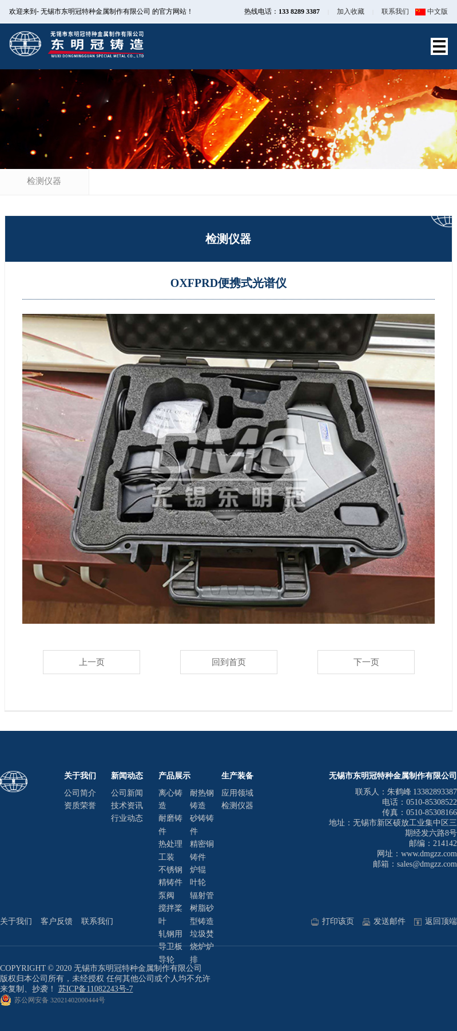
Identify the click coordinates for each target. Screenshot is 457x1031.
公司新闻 (127, 793)
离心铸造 (170, 799)
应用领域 (237, 793)
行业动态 (127, 818)
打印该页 (332, 921)
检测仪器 (44, 181)
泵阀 (166, 895)
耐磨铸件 (170, 824)
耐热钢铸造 (202, 799)
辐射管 (202, 895)
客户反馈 (57, 921)
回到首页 (229, 662)
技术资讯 (127, 805)
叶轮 (198, 882)
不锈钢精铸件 (170, 876)
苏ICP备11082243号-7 (95, 989)
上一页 (92, 662)
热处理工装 (170, 850)
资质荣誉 (80, 805)
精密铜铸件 (202, 850)
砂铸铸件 (202, 824)
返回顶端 (435, 921)
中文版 (431, 11)
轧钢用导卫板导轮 (170, 947)
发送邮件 (384, 921)
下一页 (366, 662)
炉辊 (198, 869)
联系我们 (395, 11)
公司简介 (80, 793)
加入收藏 (350, 11)
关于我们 (16, 921)
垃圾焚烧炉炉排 (202, 947)
